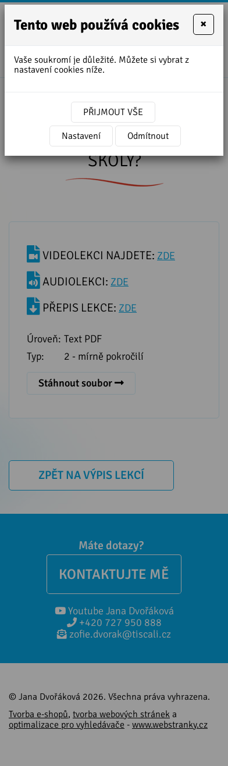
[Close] (203, 24)
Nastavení (81, 136)
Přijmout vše (113, 112)
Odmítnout (148, 136)
